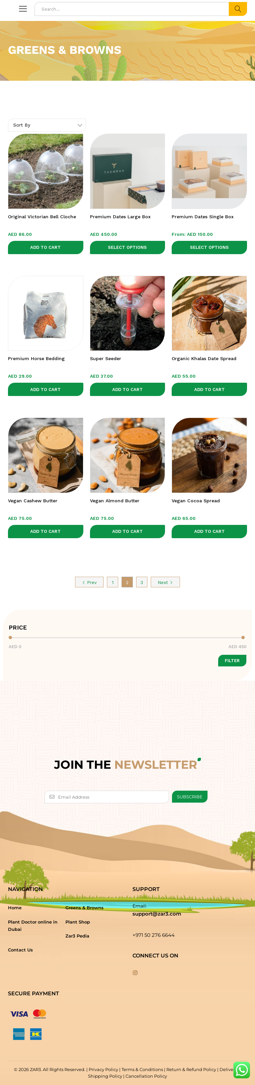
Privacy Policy (103, 1069)
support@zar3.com (156, 914)
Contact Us (20, 949)
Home (15, 907)
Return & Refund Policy (191, 1069)
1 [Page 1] (113, 582)
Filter (232, 660)
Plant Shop (77, 922)
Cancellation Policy (146, 1076)
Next (165, 582)
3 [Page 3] (141, 582)
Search (238, 9)
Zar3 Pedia (77, 935)
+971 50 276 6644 (153, 935)
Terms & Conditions (142, 1069)
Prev (89, 582)
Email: (139, 906)
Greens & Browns (84, 907)
